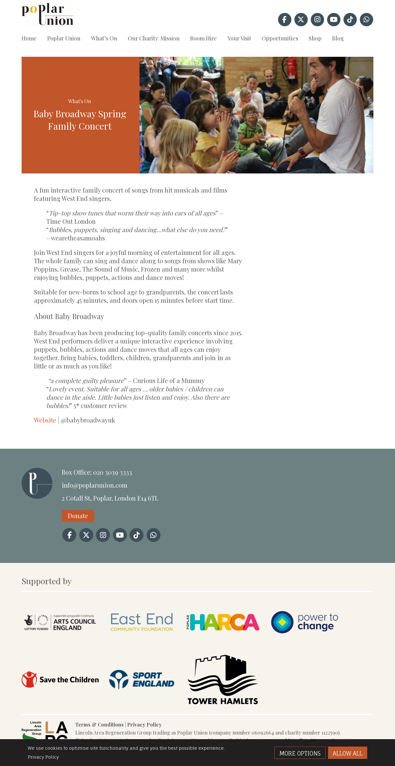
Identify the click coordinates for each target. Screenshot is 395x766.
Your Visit (239, 38)
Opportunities (280, 38)
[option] (256, 115)
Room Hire (203, 38)
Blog (338, 38)
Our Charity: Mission (154, 38)
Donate (78, 515)
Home (29, 38)
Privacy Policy (144, 724)
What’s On (104, 38)
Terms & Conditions (99, 724)
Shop (315, 38)
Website (45, 420)
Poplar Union (64, 38)
